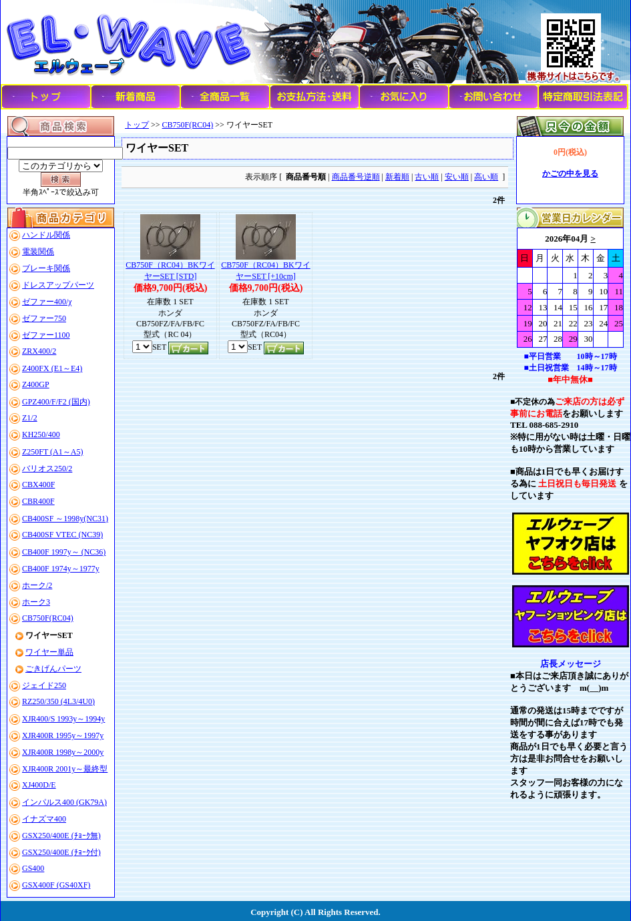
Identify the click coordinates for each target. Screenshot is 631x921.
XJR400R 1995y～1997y (62, 735)
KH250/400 (41, 434)
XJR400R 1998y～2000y (62, 752)
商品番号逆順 (356, 177)
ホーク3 (36, 602)
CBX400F (38, 484)
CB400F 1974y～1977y (60, 568)
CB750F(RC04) (47, 618)
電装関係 (38, 251)
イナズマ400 (44, 819)
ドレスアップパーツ (58, 285)
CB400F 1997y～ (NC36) (64, 552)
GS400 (33, 868)
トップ (137, 124)
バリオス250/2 (47, 468)
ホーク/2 (37, 585)
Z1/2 (29, 417)
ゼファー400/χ (47, 301)
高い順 (486, 177)
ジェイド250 (44, 685)
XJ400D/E (39, 785)
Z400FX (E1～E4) (52, 368)
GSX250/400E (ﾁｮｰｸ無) (61, 835)
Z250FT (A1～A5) (52, 451)
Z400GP (35, 384)
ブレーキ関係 (46, 268)
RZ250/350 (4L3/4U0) (58, 701)
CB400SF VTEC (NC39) (62, 534)
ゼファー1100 (46, 335)
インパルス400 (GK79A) (64, 802)
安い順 (457, 177)
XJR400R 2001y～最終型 (65, 769)
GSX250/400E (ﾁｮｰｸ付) (61, 852)
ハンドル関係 (46, 235)
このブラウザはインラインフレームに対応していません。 (570, 288)
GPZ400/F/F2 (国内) (56, 401)
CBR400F (38, 501)
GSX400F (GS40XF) (56, 885)
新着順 (397, 177)
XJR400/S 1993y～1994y (63, 718)
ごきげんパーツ (53, 668)
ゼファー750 (44, 318)
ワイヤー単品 (49, 652)
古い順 (427, 177)
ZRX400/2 (39, 351)
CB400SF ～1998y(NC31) (65, 518)
